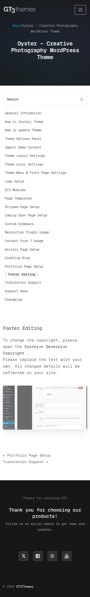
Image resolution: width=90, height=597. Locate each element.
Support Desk (16, 291)
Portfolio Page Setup (24, 266)
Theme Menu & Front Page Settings (35, 173)
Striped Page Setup (22, 207)
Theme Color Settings (24, 164)
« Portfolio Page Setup (26, 455)
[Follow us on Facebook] (38, 556)
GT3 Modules (15, 190)
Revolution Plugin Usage (27, 232)
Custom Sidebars (19, 224)
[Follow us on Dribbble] (52, 556)
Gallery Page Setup (22, 249)
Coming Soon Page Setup (26, 215)
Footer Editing (21, 274)
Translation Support (23, 282)
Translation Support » (25, 462)
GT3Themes (25, 586)
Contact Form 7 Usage (24, 241)
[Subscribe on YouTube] (67, 556)
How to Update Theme (23, 130)
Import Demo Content (23, 147)
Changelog (13, 299)
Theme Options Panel (23, 139)
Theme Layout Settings (25, 156)
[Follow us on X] (23, 556)
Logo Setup (14, 181)
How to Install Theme (24, 122)
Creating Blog (17, 258)
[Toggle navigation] (80, 10)
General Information (23, 113)
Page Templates (18, 198)
